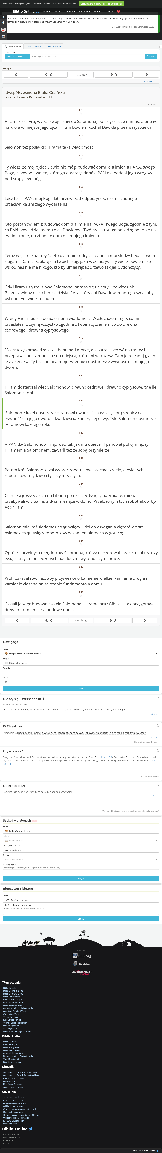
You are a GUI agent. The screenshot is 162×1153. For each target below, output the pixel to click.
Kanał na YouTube (11, 1134)
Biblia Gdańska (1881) (13, 994)
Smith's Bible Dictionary (13, 1087)
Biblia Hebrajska (10, 1044)
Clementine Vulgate (12, 1014)
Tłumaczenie (10, 52)
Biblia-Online (26, 11)
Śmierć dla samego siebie (15, 1112)
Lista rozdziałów (149, 81)
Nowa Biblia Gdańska (13, 1002)
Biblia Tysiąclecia (11, 1047)
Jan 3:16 (153, 737)
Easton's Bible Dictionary (13, 1078)
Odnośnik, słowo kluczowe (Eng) (17, 905)
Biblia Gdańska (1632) (13, 991)
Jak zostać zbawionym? (14, 1097)
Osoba (6, 855)
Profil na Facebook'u (12, 1137)
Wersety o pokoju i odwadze (16, 1118)
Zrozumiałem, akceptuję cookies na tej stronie (101, 4)
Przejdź (81, 689)
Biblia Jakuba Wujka (12, 999)
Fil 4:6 (154, 714)
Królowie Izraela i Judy (13, 1121)
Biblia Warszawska (11, 997)
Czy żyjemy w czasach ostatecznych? (20, 1109)
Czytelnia (84, 11)
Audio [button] (58, 11)
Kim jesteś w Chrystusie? (13, 1100)
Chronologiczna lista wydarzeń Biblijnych (21, 1115)
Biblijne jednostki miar (13, 1106)
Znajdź (81, 878)
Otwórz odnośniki (33, 46)
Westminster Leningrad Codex (17, 1031)
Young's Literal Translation (15, 1023)
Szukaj (81, 919)
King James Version (12, 1020)
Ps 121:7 (153, 794)
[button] (81, 653)
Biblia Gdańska (10, 1042)
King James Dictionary (12, 1084)
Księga (6, 658)
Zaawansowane (53, 46)
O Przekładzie (151, 104)
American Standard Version (15, 1011)
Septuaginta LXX (11, 1028)
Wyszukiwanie (13, 46)
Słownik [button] (70, 11)
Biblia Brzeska (9, 988)
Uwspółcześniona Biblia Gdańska (18, 1008)
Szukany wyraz (9, 864)
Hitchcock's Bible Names (13, 1081)
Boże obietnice (10, 1124)
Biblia (46, 11)
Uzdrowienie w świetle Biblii (14, 1103)
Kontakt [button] (109, 11)
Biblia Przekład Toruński (14, 1005)
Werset (6, 677)
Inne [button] (97, 11)
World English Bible (12, 1026)
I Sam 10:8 (106, 757)
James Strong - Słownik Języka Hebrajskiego (22, 1072)
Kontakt (6, 1143)
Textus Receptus (10, 1017)
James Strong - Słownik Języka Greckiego (21, 1075)
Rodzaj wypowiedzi (11, 845)
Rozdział (6, 668)
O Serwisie (8, 1140)
